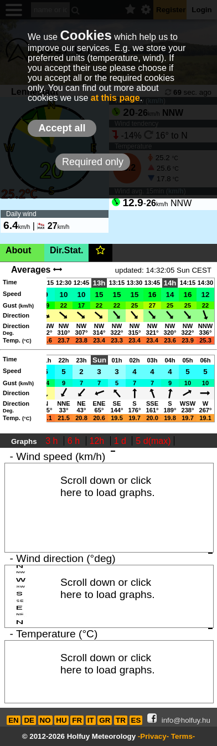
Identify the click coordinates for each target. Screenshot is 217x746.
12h (98, 441)
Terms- (183, 736)
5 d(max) (153, 441)
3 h (52, 441)
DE (29, 720)
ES (136, 720)
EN (13, 720)
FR (77, 720)
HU (61, 720)
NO (45, 720)
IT (90, 720)
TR (121, 720)
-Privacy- (153, 736)
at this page (115, 98)
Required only (92, 161)
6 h (75, 441)
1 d (121, 441)
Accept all (61, 128)
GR (104, 720)
